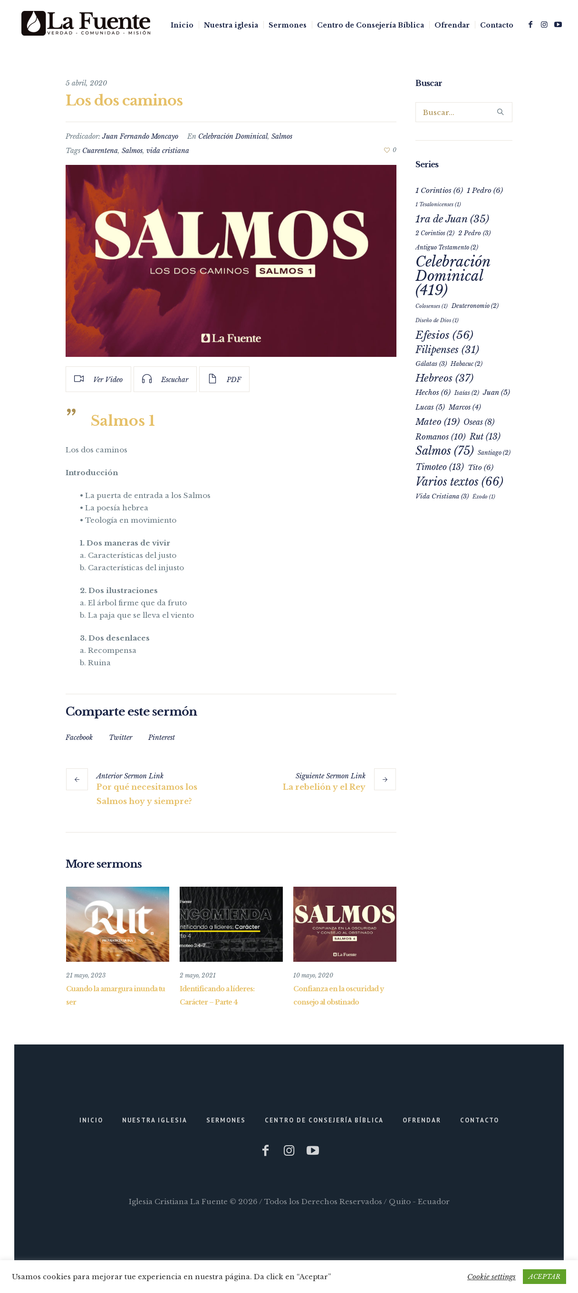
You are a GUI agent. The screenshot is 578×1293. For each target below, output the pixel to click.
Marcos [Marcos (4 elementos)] (465, 407)
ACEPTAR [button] (544, 1277)
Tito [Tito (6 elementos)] (480, 467)
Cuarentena (100, 150)
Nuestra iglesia (154, 1120)
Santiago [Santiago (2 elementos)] (494, 452)
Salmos (281, 136)
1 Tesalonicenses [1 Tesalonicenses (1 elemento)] (438, 204)
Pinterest (161, 737)
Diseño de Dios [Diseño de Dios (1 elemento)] (437, 320)
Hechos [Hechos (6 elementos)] (433, 392)
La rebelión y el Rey (324, 787)
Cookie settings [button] (491, 1276)
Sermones (226, 1120)
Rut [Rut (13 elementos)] (485, 436)
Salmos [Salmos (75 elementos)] (444, 451)
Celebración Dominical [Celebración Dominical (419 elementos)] (452, 276)
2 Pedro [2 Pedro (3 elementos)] (474, 233)
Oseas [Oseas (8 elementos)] (478, 422)
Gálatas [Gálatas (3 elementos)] (431, 364)
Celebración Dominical (233, 136)
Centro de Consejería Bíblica (324, 1120)
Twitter (120, 737)
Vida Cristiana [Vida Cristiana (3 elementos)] (442, 496)
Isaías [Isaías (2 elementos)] (466, 392)
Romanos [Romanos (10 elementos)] (440, 436)
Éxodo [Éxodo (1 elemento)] (483, 497)
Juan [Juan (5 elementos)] (496, 392)
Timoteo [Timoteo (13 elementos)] (439, 467)
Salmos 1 (123, 421)
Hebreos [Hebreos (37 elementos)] (444, 378)
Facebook (79, 737)
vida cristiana (167, 150)
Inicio (91, 1120)
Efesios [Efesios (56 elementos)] (444, 335)
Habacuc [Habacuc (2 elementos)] (466, 363)
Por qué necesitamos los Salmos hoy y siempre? (146, 794)
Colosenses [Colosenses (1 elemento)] (431, 306)
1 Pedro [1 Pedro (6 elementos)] (485, 190)
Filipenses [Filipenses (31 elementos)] (447, 350)
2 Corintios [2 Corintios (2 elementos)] (434, 233)
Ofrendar (422, 1120)
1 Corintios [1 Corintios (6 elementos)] (439, 190)
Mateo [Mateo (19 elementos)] (437, 421)
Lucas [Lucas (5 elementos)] (430, 407)
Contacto (479, 1120)
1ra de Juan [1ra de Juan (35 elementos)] (452, 219)
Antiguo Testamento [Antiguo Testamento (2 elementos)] (446, 247)
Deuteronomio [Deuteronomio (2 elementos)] (475, 305)
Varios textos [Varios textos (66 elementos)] (459, 481)
